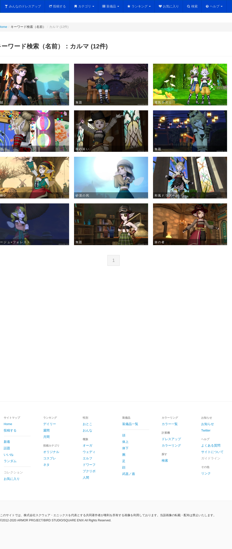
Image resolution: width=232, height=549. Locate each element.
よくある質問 (210, 445)
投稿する (57, 6)
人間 (86, 477)
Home (8, 424)
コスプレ (49, 458)
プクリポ (89, 471)
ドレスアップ (171, 439)
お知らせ (207, 424)
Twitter (206, 430)
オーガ (87, 445)
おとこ (87, 424)
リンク (206, 473)
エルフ (87, 458)
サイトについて (212, 452)
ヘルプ (214, 6)
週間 (46, 430)
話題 (7, 448)
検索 (192, 6)
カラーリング (171, 445)
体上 (125, 442)
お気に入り (168, 6)
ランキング (139, 6)
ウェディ (89, 452)
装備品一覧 (130, 424)
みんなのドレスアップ (22, 6)
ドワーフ (89, 465)
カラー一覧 (170, 424)
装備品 (110, 6)
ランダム (10, 461)
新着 (7, 442)
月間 (46, 437)
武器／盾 (128, 474)
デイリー (49, 424)
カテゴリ (84, 6)
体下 (125, 448)
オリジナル (51, 452)
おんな (87, 430)
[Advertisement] (72, 338)
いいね (8, 454)
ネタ (46, 465)
